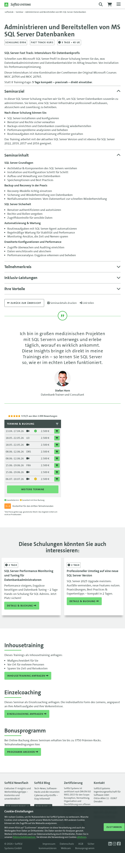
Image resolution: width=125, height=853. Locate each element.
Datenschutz (67, 843)
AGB (80, 843)
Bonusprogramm (84, 848)
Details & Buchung (21, 605)
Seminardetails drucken (62, 303)
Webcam (66, 848)
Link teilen (87, 303)
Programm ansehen (22, 752)
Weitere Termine (32, 489)
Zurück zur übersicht (24, 303)
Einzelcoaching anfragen (27, 714)
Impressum (49, 843)
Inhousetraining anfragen (28, 675)
